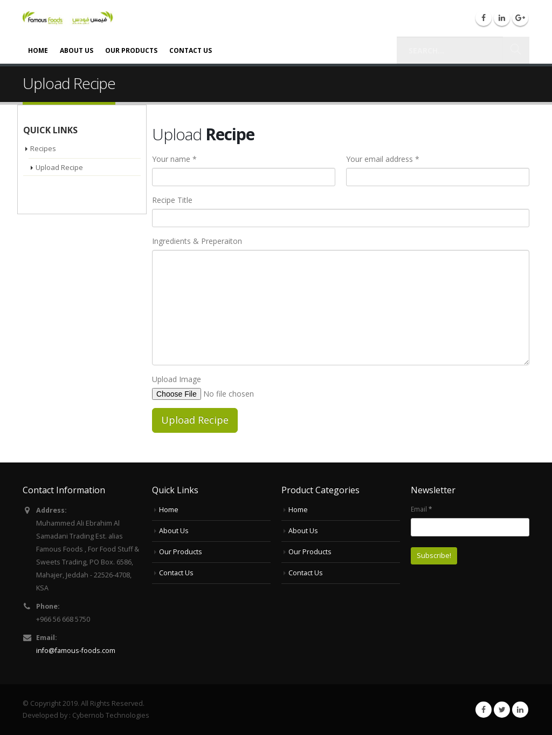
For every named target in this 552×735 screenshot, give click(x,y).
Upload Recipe (59, 167)
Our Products (131, 50)
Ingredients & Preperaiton (197, 241)
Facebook (483, 710)
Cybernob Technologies (110, 715)
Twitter (502, 710)
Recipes (43, 148)
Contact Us (190, 50)
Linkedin (520, 710)
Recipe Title (172, 200)
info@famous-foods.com (75, 650)
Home (38, 50)
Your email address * (382, 159)
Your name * (174, 159)
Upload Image (176, 379)
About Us (76, 50)
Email (421, 509)
